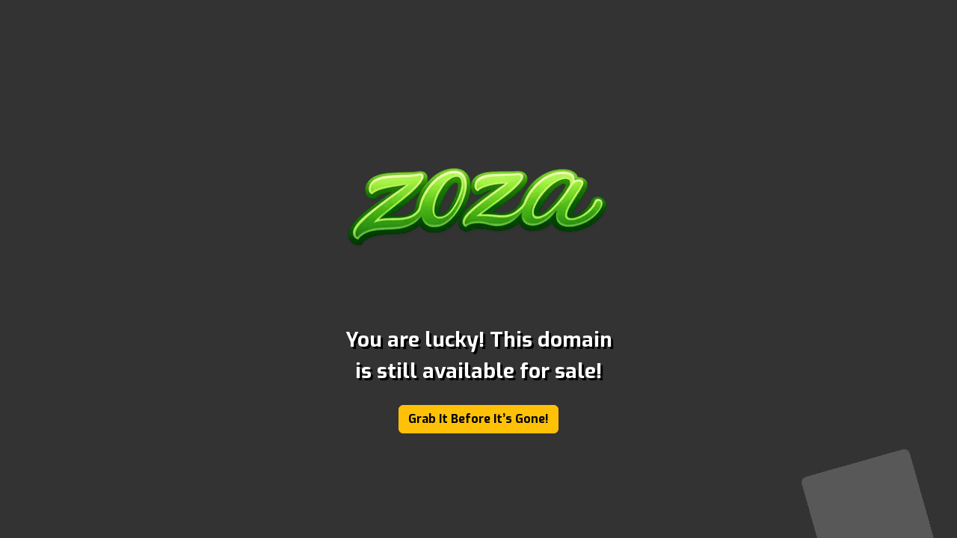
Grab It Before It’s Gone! (478, 419)
